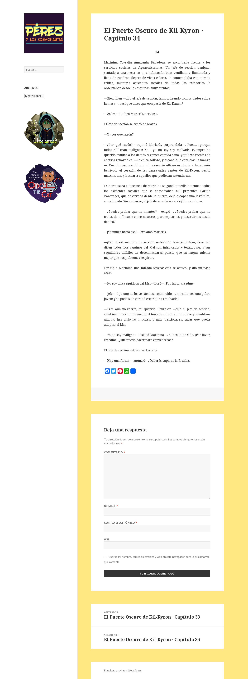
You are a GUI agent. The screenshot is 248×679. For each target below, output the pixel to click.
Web (107, 539)
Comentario (114, 452)
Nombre (111, 506)
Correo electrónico (120, 523)
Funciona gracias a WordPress (122, 670)
